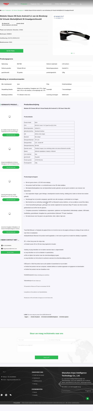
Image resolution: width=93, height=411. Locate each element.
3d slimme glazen (63, 316)
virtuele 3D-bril (39, 314)
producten (7, 10)
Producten (24, 4)
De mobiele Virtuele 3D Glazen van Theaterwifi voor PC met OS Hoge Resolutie (9, 131)
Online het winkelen (61, 4)
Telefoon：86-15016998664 (8, 376)
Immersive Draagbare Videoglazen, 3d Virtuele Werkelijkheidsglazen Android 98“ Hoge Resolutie (10, 228)
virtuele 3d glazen (35, 316)
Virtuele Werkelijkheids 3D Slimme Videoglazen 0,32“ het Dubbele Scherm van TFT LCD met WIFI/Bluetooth (10, 164)
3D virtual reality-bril (32, 314)
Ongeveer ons (35, 4)
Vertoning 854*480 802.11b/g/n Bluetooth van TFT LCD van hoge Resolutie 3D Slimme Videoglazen (9, 196)
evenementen (47, 4)
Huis (16, 4)
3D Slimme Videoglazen (17, 10)
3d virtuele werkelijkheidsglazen (49, 316)
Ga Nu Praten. (12, 51)
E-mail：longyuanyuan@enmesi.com (10, 379)
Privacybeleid (17, 402)
